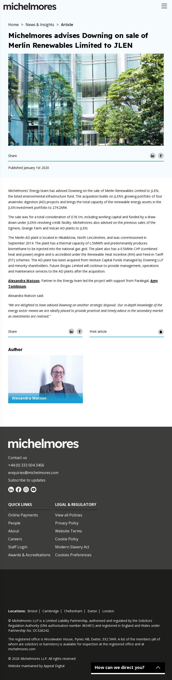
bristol (32, 611)
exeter (92, 611)
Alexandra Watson (23, 280)
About (13, 531)
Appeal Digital (54, 666)
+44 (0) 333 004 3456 (26, 465)
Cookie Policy (66, 539)
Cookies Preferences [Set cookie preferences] (73, 554)
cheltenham (73, 611)
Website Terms (68, 531)
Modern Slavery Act (72, 546)
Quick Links (20, 504)
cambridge (50, 611)
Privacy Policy (67, 523)
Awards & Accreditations (29, 554)
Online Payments (23, 515)
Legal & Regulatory (75, 504)
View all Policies (68, 515)
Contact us (17, 457)
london (108, 611)
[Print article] (161, 331)
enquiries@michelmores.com (33, 472)
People (14, 523)
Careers (15, 539)
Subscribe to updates (27, 480)
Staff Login (17, 546)
